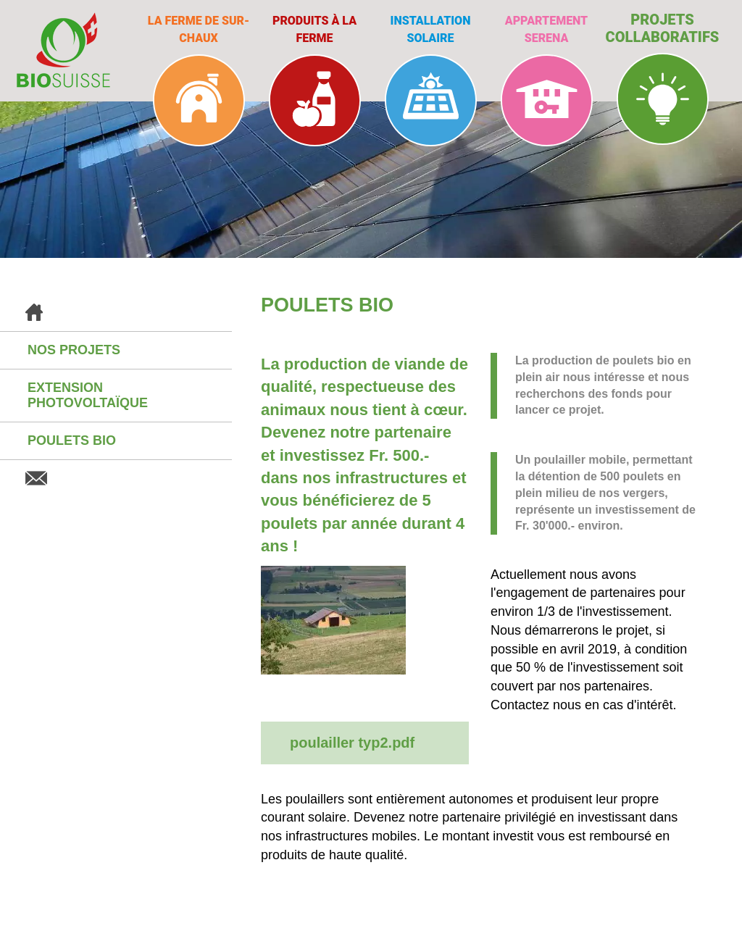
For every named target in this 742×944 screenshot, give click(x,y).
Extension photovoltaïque (88, 395)
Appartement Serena (546, 29)
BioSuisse (63, 50)
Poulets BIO (72, 440)
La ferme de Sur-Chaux (198, 29)
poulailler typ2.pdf (352, 743)
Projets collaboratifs (663, 28)
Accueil (116, 313)
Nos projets (74, 350)
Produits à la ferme (314, 29)
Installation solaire (431, 29)
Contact (116, 478)
